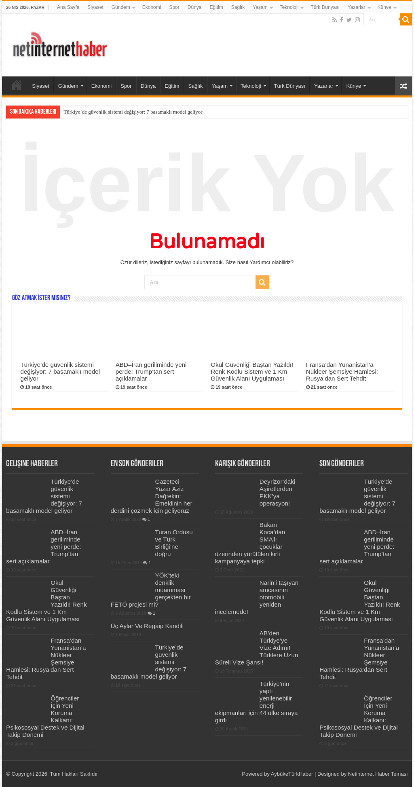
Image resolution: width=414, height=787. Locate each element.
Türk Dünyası (324, 7)
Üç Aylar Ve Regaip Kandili (147, 625)
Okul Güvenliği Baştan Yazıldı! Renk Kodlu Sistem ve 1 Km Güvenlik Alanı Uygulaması (252, 371)
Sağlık (238, 7)
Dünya (195, 7)
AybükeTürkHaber (292, 774)
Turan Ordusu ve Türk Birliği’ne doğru (174, 543)
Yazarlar (356, 7)
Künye (384, 7)
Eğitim (216, 7)
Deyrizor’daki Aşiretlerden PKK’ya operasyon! (277, 492)
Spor (174, 7)
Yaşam (260, 7)
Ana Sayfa (68, 7)
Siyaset (95, 7)
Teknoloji (289, 7)
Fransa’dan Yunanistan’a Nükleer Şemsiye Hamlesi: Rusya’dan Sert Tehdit (342, 371)
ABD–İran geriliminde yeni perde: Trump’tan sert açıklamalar (151, 371)
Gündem (121, 7)
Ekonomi (151, 7)
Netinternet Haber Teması (378, 774)
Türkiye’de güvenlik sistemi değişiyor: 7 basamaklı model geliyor (132, 112)
